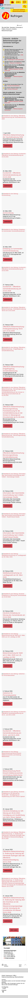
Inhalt (3, 975)
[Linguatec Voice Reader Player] (21, 26)
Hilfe (14, 975)
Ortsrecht (8, 29)
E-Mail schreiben (9, 958)
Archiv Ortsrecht (12, 89)
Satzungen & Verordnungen (16, 59)
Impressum (9, 975)
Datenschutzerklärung (8, 977)
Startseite (12, 27)
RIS (22, 55)
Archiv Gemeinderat (13, 85)
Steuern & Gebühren (16, 63)
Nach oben (20, 965)
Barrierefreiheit (19, 977)
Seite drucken (6, 965)
